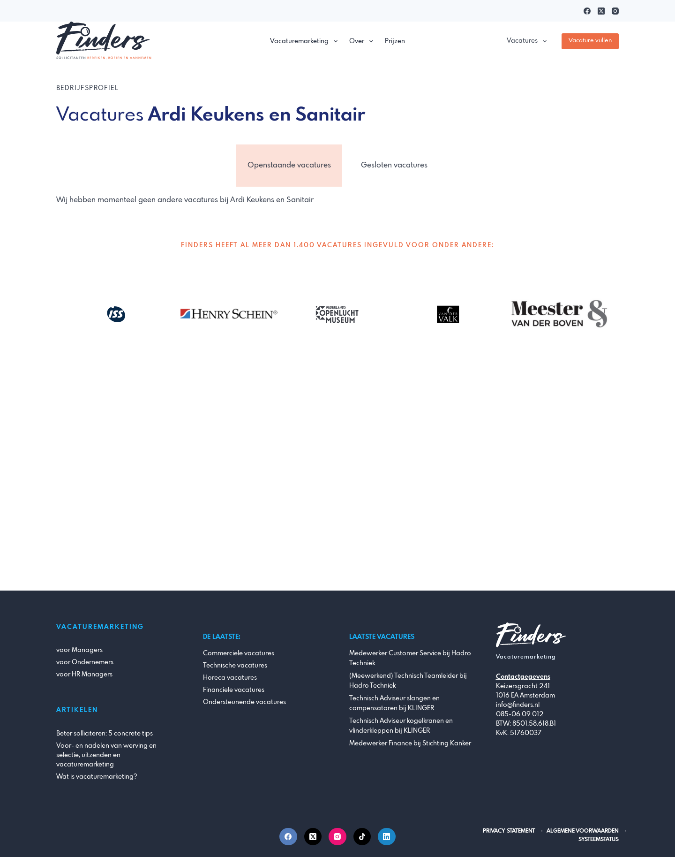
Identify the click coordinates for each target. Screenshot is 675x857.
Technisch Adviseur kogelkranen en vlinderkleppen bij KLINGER (401, 726)
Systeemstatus (598, 839)
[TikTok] (362, 837)
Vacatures (528, 41)
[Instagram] (615, 11)
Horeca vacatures (230, 678)
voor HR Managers (84, 674)
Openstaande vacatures (289, 165)
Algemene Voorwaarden (583, 831)
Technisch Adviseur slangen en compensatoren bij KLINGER (394, 703)
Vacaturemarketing (305, 41)
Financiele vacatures (233, 690)
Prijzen (395, 41)
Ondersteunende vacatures (244, 702)
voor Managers (79, 650)
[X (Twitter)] (601, 11)
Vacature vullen (590, 41)
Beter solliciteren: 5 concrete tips (104, 733)
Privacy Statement (509, 831)
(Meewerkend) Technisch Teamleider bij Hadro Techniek (408, 681)
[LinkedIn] (387, 837)
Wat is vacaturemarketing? (96, 777)
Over (363, 41)
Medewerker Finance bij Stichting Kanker (410, 743)
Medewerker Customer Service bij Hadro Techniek (410, 658)
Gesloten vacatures (394, 165)
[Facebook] (587, 11)
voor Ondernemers (84, 662)
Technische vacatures (235, 665)
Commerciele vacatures (238, 653)
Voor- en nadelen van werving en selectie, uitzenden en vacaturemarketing (106, 755)
